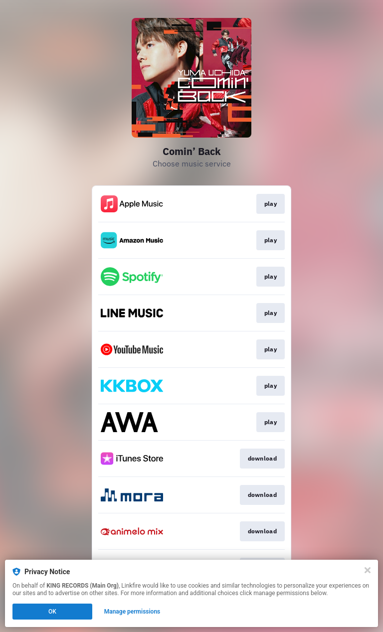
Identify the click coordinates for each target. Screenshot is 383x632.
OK (52, 611)
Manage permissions (132, 611)
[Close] (368, 570)
